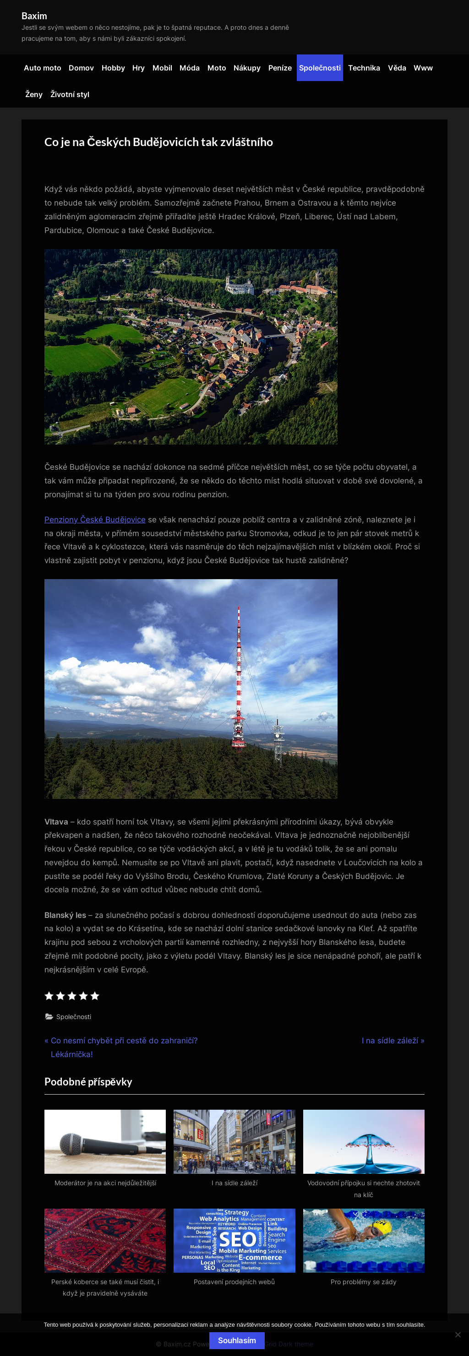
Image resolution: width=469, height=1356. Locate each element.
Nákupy (247, 67)
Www (423, 67)
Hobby (113, 67)
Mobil (162, 67)
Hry (138, 67)
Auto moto (42, 67)
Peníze (280, 67)
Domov (81, 67)
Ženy (34, 94)
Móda (190, 67)
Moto (216, 67)
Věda (397, 67)
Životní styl (69, 94)
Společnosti (320, 67)
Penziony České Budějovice (95, 519)
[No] (457, 1334)
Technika (364, 67)
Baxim (34, 15)
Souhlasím (237, 1340)
